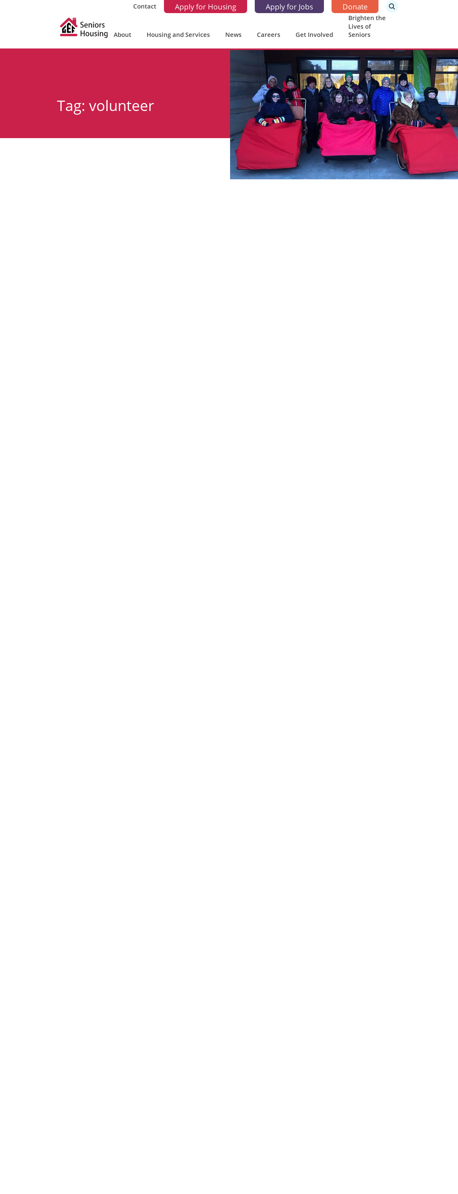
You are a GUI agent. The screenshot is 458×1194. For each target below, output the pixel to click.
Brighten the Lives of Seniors (367, 26)
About (122, 34)
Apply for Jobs (289, 7)
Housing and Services (178, 34)
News (233, 34)
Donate (355, 7)
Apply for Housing (205, 7)
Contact (144, 6)
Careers (268, 34)
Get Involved (314, 34)
